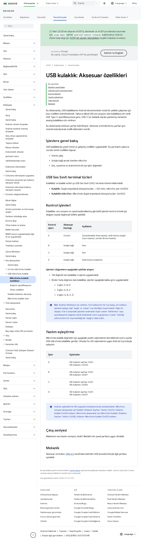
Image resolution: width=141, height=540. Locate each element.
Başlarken (24, 17)
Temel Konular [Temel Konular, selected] (60, 17)
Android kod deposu (49, 494)
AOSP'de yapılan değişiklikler (84, 38)
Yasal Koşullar (75, 531)
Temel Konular (73, 65)
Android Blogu (80, 503)
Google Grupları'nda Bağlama (87, 521)
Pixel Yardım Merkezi (116, 499)
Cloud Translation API (72, 54)
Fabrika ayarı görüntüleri (50, 512)
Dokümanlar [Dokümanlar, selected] (29, 3)
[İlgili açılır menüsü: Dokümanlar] (39, 3)
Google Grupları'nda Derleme (87, 516)
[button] (16, 43)
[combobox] (86, 3)
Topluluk (63, 531)
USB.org (70, 454)
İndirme (43, 503)
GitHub (43, 521)
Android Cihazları (100, 17)
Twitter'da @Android (83, 494)
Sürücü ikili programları (50, 516)
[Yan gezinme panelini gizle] (33, 535)
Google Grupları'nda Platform (87, 512)
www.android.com (115, 508)
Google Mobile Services (117, 512)
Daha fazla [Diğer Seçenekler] (121, 17)
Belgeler (8, 11)
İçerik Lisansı (75, 470)
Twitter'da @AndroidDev (84, 499)
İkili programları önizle (49, 508)
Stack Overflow (114, 516)
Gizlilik (95, 531)
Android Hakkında (48, 531)
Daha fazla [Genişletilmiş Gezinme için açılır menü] (51, 3)
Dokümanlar (59, 65)
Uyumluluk (79, 17)
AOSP (48, 65)
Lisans (87, 531)
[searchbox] (18, 26)
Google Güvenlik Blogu (84, 508)
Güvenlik (41, 17)
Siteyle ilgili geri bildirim (52, 535)
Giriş (134, 3)
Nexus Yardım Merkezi (117, 503)
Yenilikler (7, 17)
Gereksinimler (46, 499)
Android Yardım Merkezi (118, 494)
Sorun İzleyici (113, 521)
